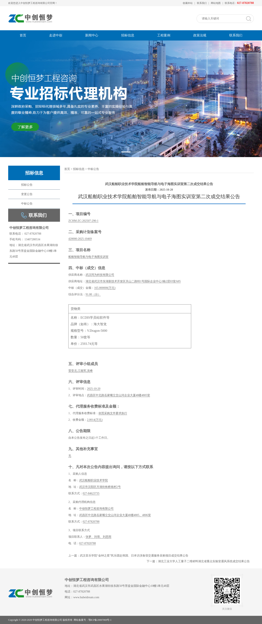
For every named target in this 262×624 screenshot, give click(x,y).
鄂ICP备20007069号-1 (100, 619)
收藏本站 (188, 3)
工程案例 (163, 35)
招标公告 (27, 184)
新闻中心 (91, 35)
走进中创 (55, 35)
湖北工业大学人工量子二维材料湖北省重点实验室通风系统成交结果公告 (204, 561)
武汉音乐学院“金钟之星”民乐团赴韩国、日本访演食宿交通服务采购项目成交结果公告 (134, 555)
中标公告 (27, 203)
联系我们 (202, 3)
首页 (23, 35)
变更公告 (27, 194)
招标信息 (127, 35)
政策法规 (199, 35)
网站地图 (216, 3)
